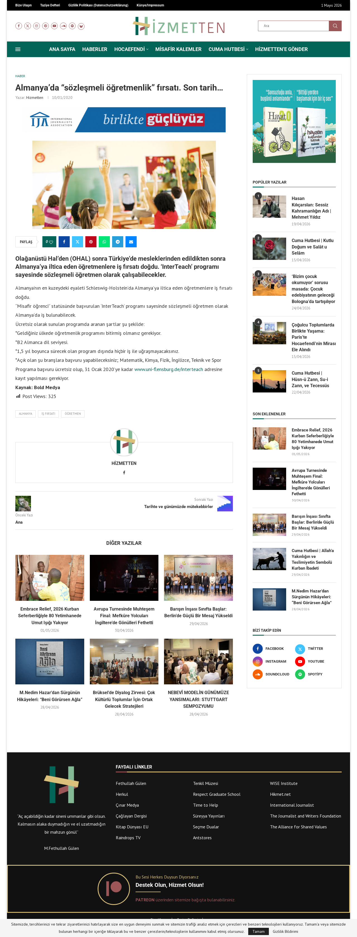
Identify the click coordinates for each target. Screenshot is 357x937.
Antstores (202, 837)
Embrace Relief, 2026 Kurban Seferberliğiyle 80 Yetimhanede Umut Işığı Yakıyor (49, 615)
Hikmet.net (280, 794)
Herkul (122, 794)
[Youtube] (54, 26)
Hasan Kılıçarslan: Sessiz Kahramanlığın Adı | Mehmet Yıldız (311, 208)
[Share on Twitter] (77, 241)
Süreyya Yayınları (209, 816)
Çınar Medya (127, 805)
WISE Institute (284, 783)
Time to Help (205, 805)
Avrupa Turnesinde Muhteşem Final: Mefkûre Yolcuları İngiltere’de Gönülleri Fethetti (124, 615)
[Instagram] (36, 26)
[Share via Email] (131, 241)
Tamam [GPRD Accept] (258, 931)
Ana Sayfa (62, 49)
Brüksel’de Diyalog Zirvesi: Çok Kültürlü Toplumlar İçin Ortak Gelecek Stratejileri (124, 699)
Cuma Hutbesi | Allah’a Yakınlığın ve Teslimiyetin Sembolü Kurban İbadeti (313, 559)
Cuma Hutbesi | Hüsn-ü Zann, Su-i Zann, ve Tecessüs (310, 379)
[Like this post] (51, 242)
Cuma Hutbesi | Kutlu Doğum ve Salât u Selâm (313, 247)
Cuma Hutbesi (227, 49)
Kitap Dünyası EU (132, 826)
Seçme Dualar (206, 826)
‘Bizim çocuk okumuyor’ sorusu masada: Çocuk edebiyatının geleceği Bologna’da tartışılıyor (313, 289)
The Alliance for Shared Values (298, 826)
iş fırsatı (48, 414)
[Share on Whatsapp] (104, 241)
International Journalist (292, 805)
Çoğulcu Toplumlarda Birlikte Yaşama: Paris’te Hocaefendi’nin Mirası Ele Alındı (314, 337)
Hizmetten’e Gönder (281, 49)
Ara (335, 26)
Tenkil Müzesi (205, 783)
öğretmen (73, 414)
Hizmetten (34, 97)
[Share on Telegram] (117, 241)
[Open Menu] (17, 49)
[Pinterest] (45, 26)
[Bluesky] (81, 26)
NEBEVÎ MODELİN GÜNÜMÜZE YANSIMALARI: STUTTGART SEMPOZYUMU (198, 699)
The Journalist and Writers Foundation (305, 816)
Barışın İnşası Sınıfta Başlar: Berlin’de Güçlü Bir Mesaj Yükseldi (313, 522)
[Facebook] (18, 26)
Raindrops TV (128, 837)
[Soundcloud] (63, 26)
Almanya (25, 414)
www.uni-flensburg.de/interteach (168, 369)
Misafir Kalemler (178, 49)
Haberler (94, 49)
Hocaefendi (129, 49)
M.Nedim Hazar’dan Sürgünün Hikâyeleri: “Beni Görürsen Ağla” (312, 597)
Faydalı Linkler (134, 767)
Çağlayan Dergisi (131, 816)
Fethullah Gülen (131, 783)
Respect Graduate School (216, 794)
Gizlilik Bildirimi (285, 931)
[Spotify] (72, 26)
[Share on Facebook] (64, 241)
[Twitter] (27, 26)
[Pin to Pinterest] (91, 241)
